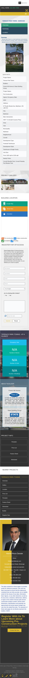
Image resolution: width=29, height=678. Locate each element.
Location (5, 32)
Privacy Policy (10, 665)
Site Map (14, 667)
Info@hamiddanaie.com (14, 561)
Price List (14, 447)
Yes (10, 295)
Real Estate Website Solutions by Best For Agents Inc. (14, 672)
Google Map (7, 204)
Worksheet (14, 459)
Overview (5, 25)
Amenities (7, 214)
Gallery (4, 485)
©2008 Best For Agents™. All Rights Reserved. (14, 670)
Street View (7, 209)
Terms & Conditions (18, 665)
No (6, 295)
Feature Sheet (14, 453)
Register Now (6, 515)
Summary (5, 29)
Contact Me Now (14, 630)
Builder (4, 511)
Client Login (25, 665)
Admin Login (3, 665)
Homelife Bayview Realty (14, 564)
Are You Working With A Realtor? (12, 293)
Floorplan (14, 442)
